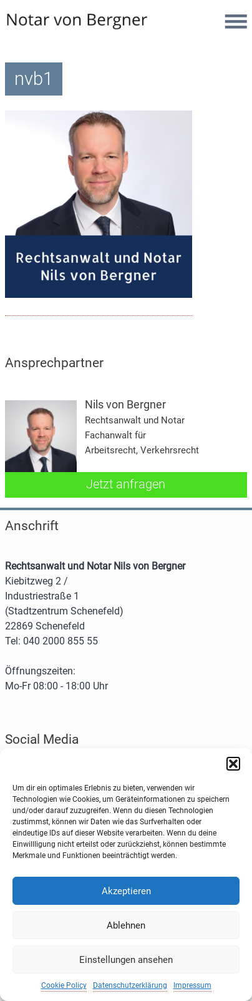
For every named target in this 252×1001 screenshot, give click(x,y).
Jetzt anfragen (125, 483)
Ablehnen (126, 925)
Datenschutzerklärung (130, 985)
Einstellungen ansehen (126, 959)
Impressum (192, 985)
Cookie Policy (64, 985)
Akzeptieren (126, 891)
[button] (233, 763)
